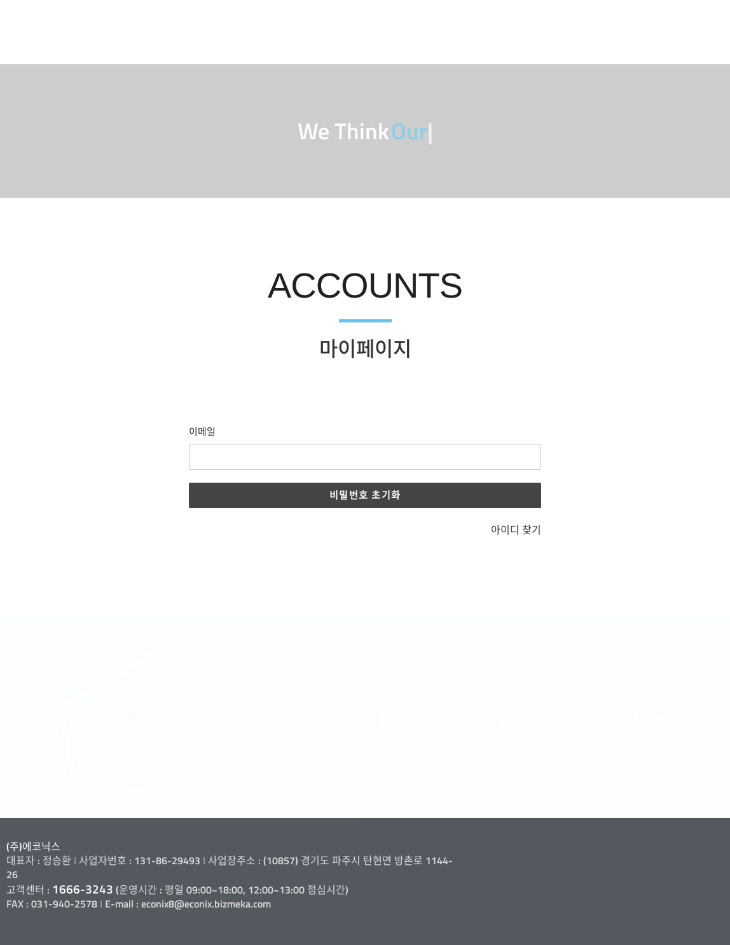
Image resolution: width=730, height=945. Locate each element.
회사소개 (333, 20)
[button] (376, 720)
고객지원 (576, 20)
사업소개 (414, 20)
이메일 (202, 432)
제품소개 (495, 20)
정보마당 (656, 20)
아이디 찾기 (516, 530)
